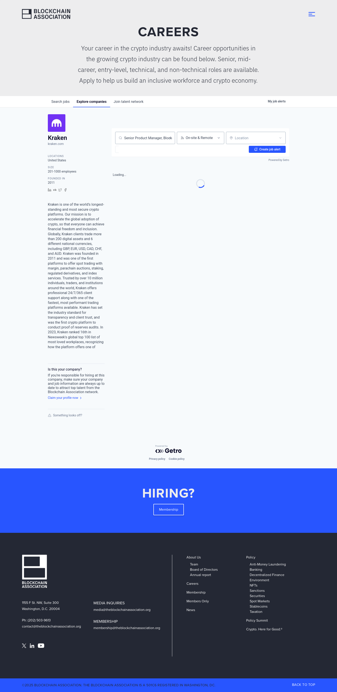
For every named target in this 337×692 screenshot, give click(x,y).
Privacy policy (157, 458)
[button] (129, 149)
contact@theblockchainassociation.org (51, 626)
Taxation (256, 611)
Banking (256, 569)
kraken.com (56, 144)
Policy (250, 557)
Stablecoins (258, 606)
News (190, 609)
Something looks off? (65, 415)
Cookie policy (177, 458)
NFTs (253, 585)
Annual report (200, 574)
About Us (193, 557)
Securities (257, 595)
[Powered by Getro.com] (168, 449)
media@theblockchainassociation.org (122, 609)
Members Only (197, 601)
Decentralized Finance (267, 574)
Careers (192, 583)
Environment (259, 580)
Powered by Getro (279, 160)
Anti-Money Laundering (268, 564)
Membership (168, 509)
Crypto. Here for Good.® (264, 629)
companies (91, 102)
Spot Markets (260, 601)
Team (194, 564)
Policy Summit (257, 620)
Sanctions (257, 590)
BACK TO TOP (303, 684)
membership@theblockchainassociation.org (126, 627)
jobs (60, 102)
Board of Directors (204, 569)
